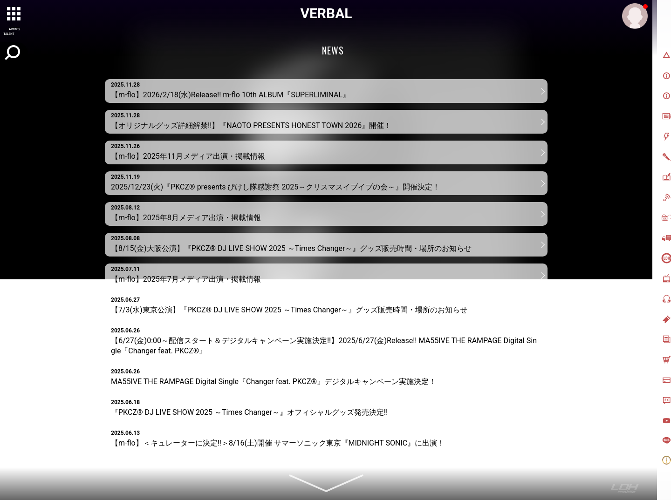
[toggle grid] (14, 14)
